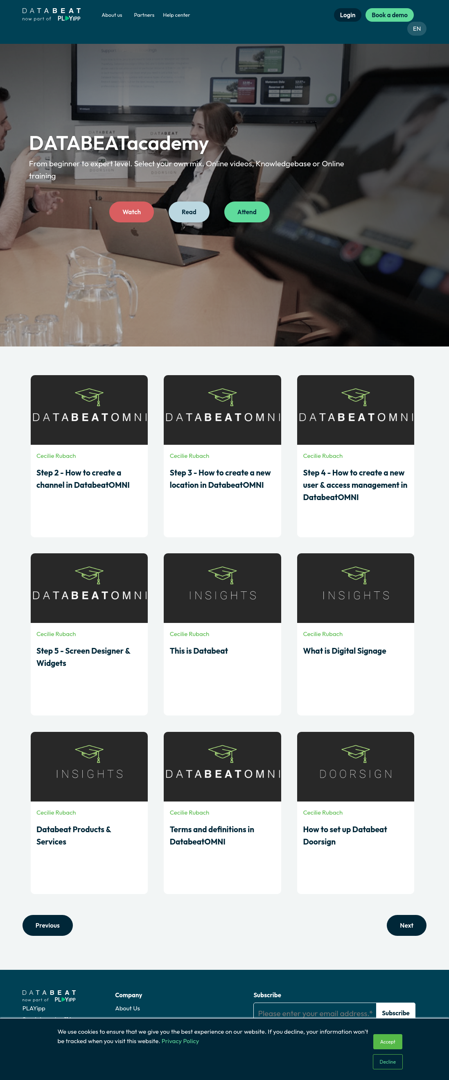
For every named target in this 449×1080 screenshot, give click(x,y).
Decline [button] (388, 1062)
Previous (47, 925)
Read (189, 212)
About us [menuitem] (112, 14)
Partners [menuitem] (144, 14)
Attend (246, 212)
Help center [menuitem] (176, 14)
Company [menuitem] (128, 994)
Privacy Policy (180, 1041)
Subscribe (267, 994)
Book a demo (390, 15)
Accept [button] (387, 1042)
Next (406, 925)
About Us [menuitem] (127, 1008)
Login (348, 15)
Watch (132, 212)
